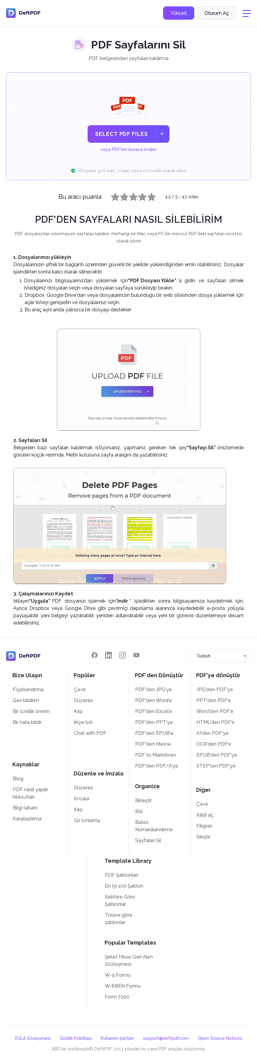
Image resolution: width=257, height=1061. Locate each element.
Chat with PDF (90, 733)
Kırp (78, 711)
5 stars (148, 195)
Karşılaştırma (27, 819)
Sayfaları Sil (148, 840)
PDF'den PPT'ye (154, 722)
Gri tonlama (87, 820)
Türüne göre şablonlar (118, 918)
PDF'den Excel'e (153, 711)
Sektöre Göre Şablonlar (120, 900)
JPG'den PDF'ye (214, 689)
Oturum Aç (217, 13)
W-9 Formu (118, 975)
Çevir (80, 689)
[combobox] (220, 656)
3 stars (130, 195)
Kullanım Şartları (117, 1038)
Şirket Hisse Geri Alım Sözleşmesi (129, 960)
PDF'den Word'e (153, 700)
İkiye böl (83, 722)
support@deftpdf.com (166, 1038)
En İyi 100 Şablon (124, 886)
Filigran (204, 826)
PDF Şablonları (121, 875)
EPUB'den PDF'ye (216, 755)
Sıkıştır (203, 837)
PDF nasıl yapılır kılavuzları (30, 793)
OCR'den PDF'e (213, 744)
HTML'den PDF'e (215, 722)
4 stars (139, 195)
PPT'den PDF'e (213, 700)
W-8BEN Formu (123, 986)
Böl (139, 811)
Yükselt (178, 13)
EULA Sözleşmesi (33, 1038)
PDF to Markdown (155, 755)
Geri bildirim (26, 700)
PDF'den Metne (153, 744)
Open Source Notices (220, 1038)
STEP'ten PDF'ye (215, 766)
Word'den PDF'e (214, 711)
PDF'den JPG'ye (153, 689)
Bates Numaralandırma (153, 825)
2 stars (121, 195)
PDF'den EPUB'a (154, 733)
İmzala (81, 799)
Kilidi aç (205, 815)
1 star (111, 195)
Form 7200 (117, 997)
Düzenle (83, 700)
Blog (18, 779)
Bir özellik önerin (31, 711)
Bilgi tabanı (25, 808)
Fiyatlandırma (28, 689)
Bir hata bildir (27, 722)
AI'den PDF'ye (212, 733)
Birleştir (143, 800)
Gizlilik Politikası (76, 1038)
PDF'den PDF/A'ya (156, 766)
